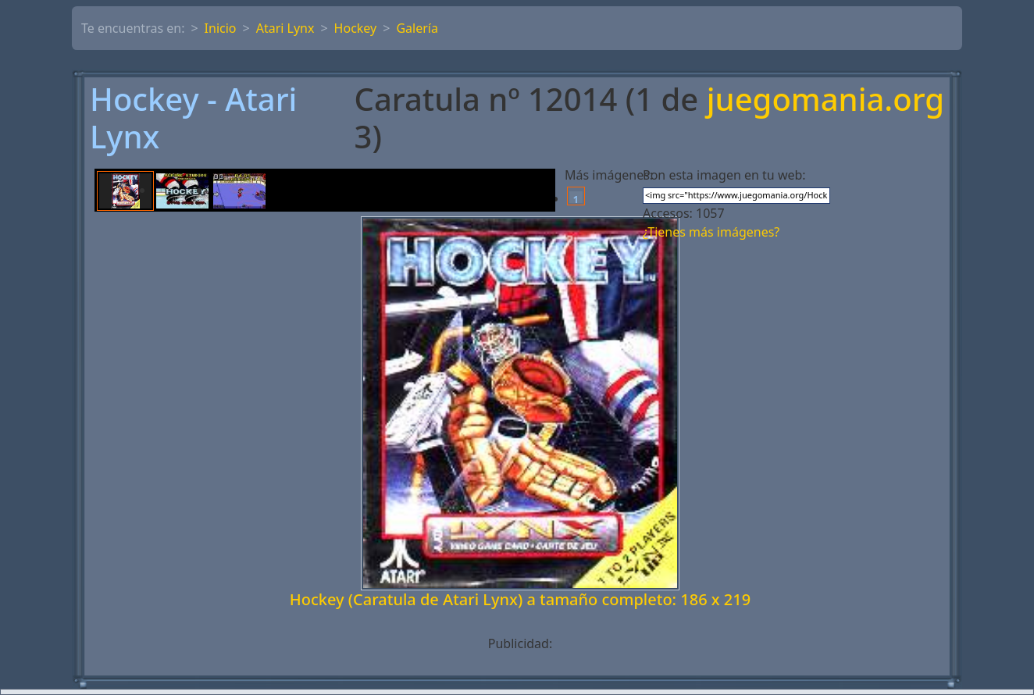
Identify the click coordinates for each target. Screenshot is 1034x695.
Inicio (221, 28)
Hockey (355, 28)
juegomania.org (825, 100)
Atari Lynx (285, 28)
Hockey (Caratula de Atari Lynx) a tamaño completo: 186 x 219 (520, 599)
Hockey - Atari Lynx (193, 117)
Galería (417, 28)
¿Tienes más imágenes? (711, 232)
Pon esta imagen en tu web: (724, 175)
